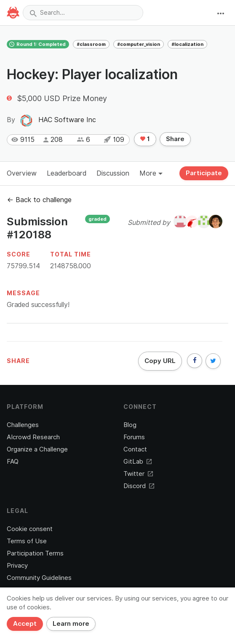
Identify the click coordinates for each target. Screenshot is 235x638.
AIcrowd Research (33, 437)
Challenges (23, 425)
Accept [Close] (25, 623)
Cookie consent (30, 529)
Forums (134, 437)
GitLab (137, 461)
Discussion (112, 173)
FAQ (13, 461)
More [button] (151, 173)
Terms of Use (27, 541)
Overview (22, 173)
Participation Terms (35, 553)
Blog (129, 425)
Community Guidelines (39, 578)
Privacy (17, 565)
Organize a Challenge (37, 449)
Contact (135, 449)
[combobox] (83, 12)
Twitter (138, 474)
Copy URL (160, 361)
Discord (138, 486)
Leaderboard (66, 173)
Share (175, 139)
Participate (204, 173)
